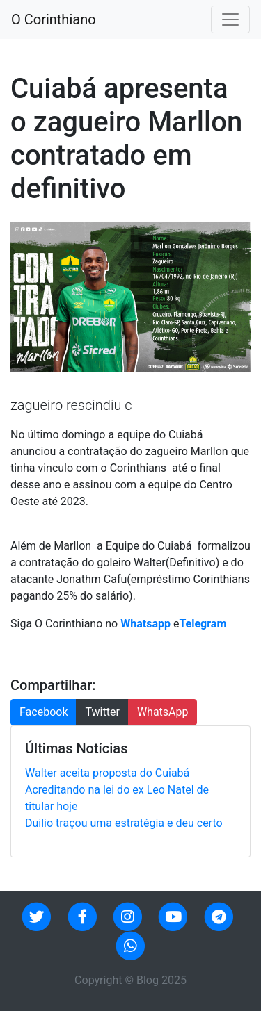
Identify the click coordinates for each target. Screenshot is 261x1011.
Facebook (43, 711)
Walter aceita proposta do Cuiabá (107, 773)
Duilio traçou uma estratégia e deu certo (124, 823)
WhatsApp (163, 711)
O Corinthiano (53, 19)
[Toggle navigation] (230, 19)
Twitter (102, 711)
